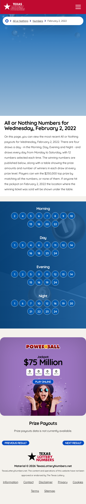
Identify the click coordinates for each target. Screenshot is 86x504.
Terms (35, 491)
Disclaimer (46, 482)
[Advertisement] (43, 70)
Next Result (73, 443)
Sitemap (49, 491)
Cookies (78, 482)
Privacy (62, 482)
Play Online (43, 381)
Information (10, 482)
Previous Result (16, 443)
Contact (28, 482)
